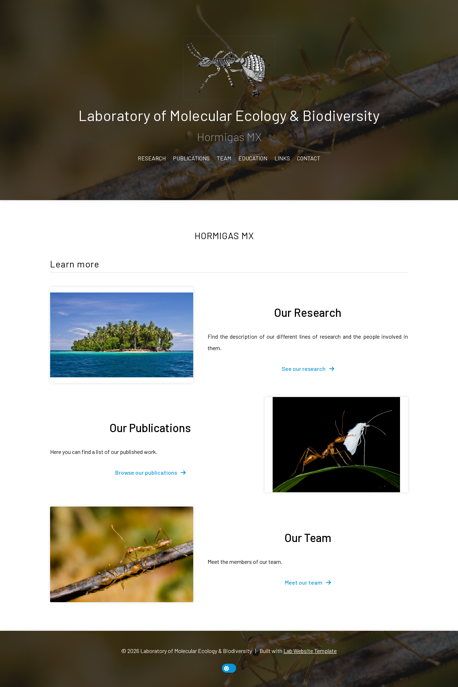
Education (252, 158)
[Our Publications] (336, 445)
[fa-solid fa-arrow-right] (308, 369)
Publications (191, 158)
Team (224, 158)
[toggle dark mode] (229, 668)
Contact (308, 158)
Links (282, 158)
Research (152, 158)
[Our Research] (121, 335)
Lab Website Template (310, 650)
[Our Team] (121, 554)
